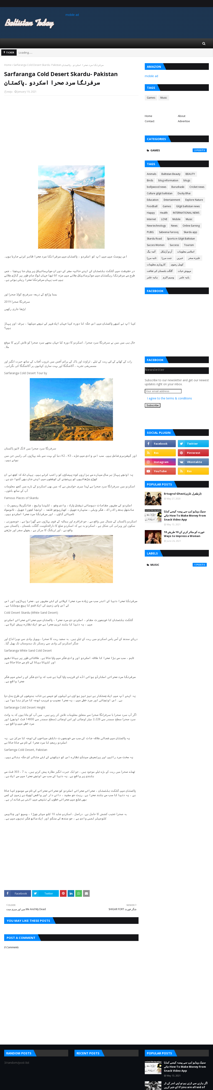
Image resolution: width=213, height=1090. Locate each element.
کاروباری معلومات (156, 264)
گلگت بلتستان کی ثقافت (160, 271)
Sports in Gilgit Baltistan (181, 238)
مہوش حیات (184, 271)
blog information (168, 180)
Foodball (152, 206)
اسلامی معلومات (185, 251)
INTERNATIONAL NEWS (186, 212)
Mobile (176, 219)
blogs (186, 180)
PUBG (150, 232)
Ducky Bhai (184, 193)
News (174, 225)
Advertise (184, 121)
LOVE (164, 219)
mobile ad (72, 15)
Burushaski (177, 187)
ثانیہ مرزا (151, 258)
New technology (156, 225)
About (181, 116)
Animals (151, 174)
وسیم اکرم (168, 277)
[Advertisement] (71, 129)
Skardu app (190, 232)
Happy (151, 212)
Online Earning (191, 225)
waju (9, 91)
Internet (151, 219)
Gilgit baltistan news (188, 206)
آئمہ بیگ (151, 251)
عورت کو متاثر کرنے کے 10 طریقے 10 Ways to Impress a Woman (184, 534)
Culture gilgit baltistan (159, 193)
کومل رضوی (177, 264)
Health (164, 212)
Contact (149, 121)
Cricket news (196, 187)
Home (7, 65)
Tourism (189, 245)
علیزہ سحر (194, 258)
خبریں (180, 258)
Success (174, 245)
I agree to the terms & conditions (169, 398)
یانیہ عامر (184, 277)
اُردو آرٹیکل (166, 251)
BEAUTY (190, 174)
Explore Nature (194, 200)
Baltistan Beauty (170, 174)
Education (153, 200)
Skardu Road (154, 238)
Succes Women (156, 245)
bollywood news (156, 187)
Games (151, 97)
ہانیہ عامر (152, 277)
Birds (150, 180)
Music (163, 97)
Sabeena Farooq (168, 232)
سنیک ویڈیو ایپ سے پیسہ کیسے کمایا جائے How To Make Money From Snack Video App (185, 515)
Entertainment (172, 200)
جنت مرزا (167, 258)
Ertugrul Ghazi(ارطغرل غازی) (182, 493)
